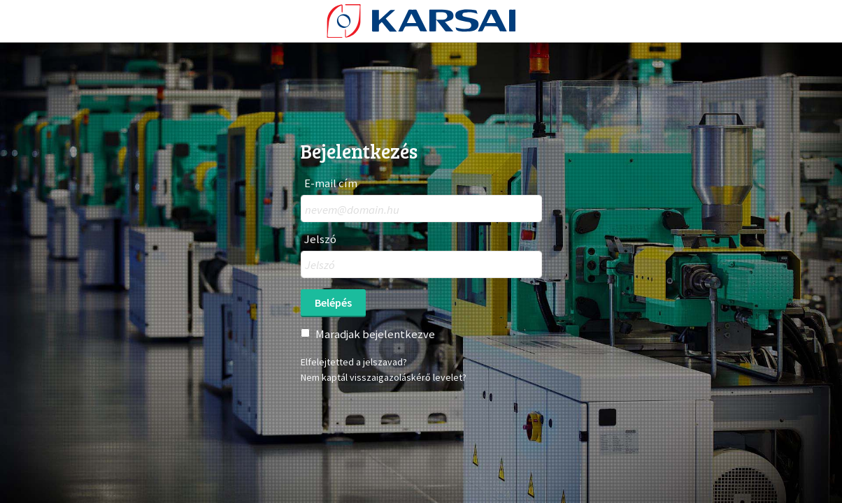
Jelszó (320, 239)
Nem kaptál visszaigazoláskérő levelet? (383, 377)
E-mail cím (330, 183)
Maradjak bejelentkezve (375, 334)
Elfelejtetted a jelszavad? (354, 362)
